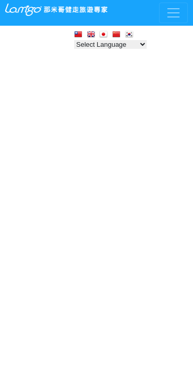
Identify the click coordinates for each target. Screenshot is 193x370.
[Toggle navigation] (173, 13)
